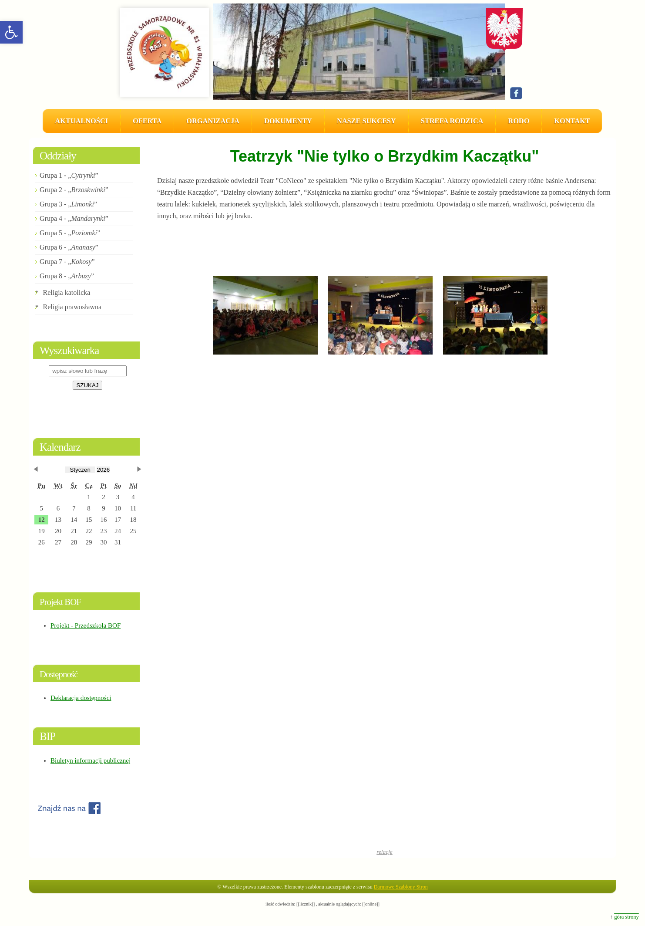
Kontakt (572, 121)
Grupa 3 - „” (68, 204)
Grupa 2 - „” (74, 189)
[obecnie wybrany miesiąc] (80, 469)
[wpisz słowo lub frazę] (88, 370)
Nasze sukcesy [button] (366, 121)
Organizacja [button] (212, 121)
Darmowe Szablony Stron (401, 887)
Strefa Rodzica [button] (452, 121)
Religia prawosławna (72, 307)
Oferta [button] (147, 121)
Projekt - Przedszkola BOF (85, 625)
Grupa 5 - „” (70, 233)
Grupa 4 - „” (74, 218)
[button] (11, 32)
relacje (384, 851)
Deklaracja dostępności (80, 697)
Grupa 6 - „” (69, 247)
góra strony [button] (626, 917)
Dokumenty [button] (288, 121)
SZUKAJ (87, 385)
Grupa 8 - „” (67, 276)
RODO (518, 121)
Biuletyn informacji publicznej (90, 760)
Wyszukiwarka (69, 350)
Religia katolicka (67, 292)
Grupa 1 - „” (69, 175)
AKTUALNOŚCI (81, 121)
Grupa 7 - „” (67, 261)
